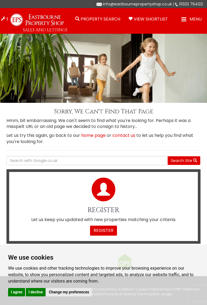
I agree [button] (16, 292)
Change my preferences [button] (69, 292)
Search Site (184, 160)
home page (93, 135)
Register (103, 230)
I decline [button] (36, 292)
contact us (123, 135)
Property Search (100, 19)
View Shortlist (151, 19)
